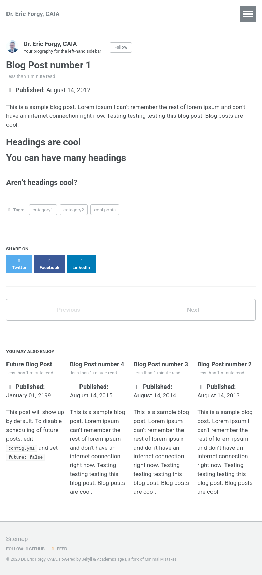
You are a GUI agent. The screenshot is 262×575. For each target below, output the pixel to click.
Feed (60, 548)
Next (193, 307)
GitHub (36, 548)
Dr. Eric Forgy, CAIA (33, 13)
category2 (73, 213)
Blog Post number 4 (97, 362)
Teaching (169, 13)
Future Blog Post (29, 362)
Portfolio (206, 13)
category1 (43, 213)
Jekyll (87, 559)
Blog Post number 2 (224, 362)
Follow (124, 47)
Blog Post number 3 (160, 362)
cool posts (105, 213)
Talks (137, 13)
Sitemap (17, 539)
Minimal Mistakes (162, 559)
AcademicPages (112, 559)
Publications (101, 13)
